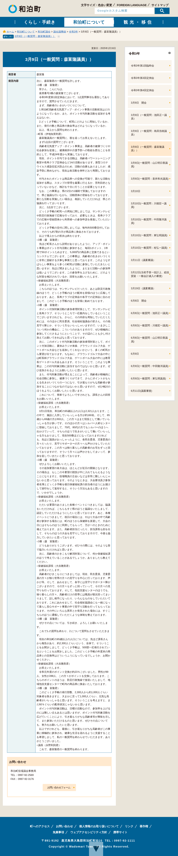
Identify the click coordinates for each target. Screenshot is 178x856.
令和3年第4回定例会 (142, 90)
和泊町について (26, 31)
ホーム (10, 31)
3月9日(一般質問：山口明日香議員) (149, 164)
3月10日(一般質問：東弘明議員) (149, 235)
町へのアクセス (40, 826)
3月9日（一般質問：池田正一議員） (149, 117)
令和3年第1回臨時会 (142, 65)
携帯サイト (120, 832)
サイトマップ (159, 5)
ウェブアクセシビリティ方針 (88, 832)
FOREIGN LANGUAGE (132, 5)
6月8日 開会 (138, 300)
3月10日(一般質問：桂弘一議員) (149, 247)
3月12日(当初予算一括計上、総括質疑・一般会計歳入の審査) (150, 274)
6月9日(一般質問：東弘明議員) (148, 378)
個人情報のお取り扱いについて (99, 826)
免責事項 (58, 832)
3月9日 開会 (138, 102)
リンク (129, 826)
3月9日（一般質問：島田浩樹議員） (149, 133)
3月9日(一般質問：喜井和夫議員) (150, 178)
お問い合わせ (64, 826)
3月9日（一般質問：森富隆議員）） (35, 36)
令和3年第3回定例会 (142, 78)
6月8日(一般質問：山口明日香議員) (149, 339)
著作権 (144, 826)
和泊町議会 (44, 31)
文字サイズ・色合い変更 (96, 5)
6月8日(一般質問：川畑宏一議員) (150, 325)
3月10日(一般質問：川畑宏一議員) (149, 205)
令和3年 (73, 31)
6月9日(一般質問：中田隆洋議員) (150, 366)
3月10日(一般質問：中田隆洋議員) (149, 221)
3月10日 (135, 191)
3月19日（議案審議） (143, 288)
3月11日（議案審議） (143, 260)
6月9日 (135, 353)
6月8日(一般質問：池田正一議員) (150, 313)
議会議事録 (59, 31)
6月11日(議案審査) (141, 390)
